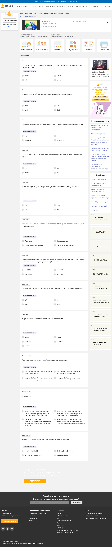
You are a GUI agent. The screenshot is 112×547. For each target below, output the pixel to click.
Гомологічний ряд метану (99, 179)
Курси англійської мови (65, 532)
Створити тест (34, 481)
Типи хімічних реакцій (98, 134)
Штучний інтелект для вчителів (67, 530)
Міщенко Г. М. (46, 21)
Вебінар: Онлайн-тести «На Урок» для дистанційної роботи (100, 74)
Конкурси (69, 6)
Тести (34, 6)
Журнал (19, 6)
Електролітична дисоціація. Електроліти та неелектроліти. (100, 127)
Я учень (95, 6)
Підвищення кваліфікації (55, 6)
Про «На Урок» (6, 513)
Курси (31, 520)
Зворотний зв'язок (9, 521)
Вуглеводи (94, 210)
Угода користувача (7, 543)
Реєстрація (107, 6)
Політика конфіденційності (35, 543)
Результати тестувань (42, 36)
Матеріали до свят (91, 516)
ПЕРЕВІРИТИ (77, 502)
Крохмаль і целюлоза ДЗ (99, 206)
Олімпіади (60, 528)
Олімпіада (77, 6)
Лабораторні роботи (64, 520)
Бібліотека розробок (64, 516)
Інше (84, 6)
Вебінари (32, 516)
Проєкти (60, 523)
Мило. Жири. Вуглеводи (98, 202)
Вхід (100, 6)
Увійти (9, 26)
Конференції (33, 518)
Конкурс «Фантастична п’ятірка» (96, 518)
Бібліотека (26, 6)
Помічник (41, 6)
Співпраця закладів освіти (10, 516)
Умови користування (20, 543)
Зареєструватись (10, 20)
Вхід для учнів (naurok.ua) (94, 513)
